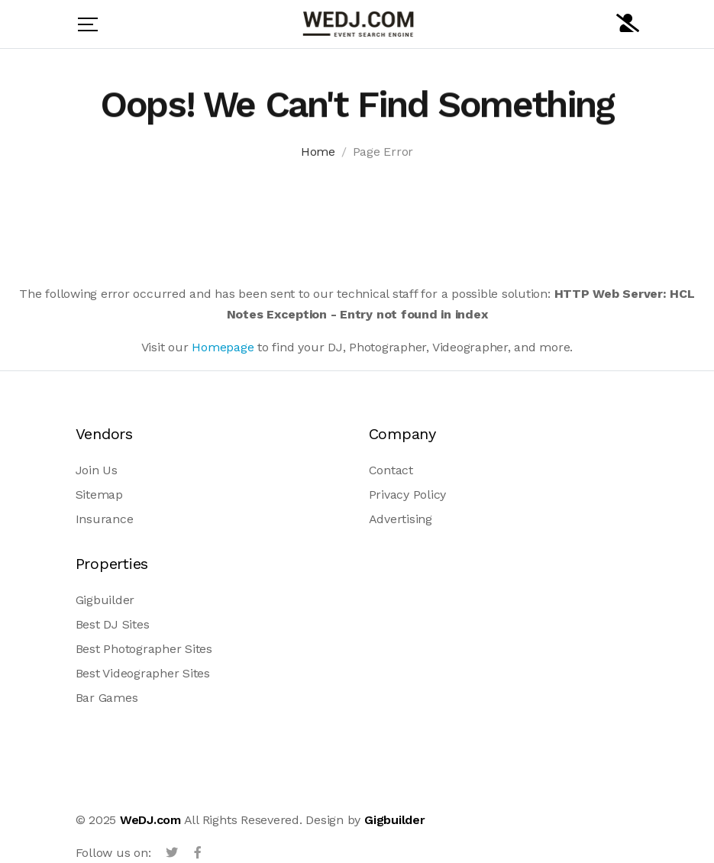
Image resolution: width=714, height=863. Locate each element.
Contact (391, 470)
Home (318, 154)
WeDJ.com (150, 820)
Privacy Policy (408, 494)
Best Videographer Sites (143, 673)
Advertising (400, 519)
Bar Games (107, 697)
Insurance (105, 519)
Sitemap (99, 494)
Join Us (97, 470)
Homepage (223, 347)
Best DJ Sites (113, 624)
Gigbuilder (105, 600)
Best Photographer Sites (144, 649)
